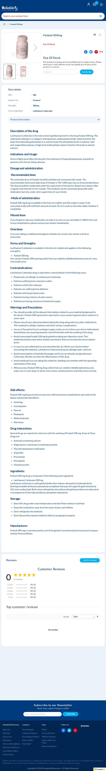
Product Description (20, 119)
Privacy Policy (8, 754)
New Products (28, 730)
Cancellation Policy (10, 751)
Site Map (6, 733)
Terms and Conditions (11, 744)
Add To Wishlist (95, 35)
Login (89, 5)
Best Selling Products (30, 737)
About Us (6, 730)
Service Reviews (48, 733)
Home (4, 24)
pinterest (75, 730)
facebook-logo (63, 730)
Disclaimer (7, 740)
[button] (35, 47)
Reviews (11, 560)
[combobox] (53, 16)
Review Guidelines (49, 746)
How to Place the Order (49, 741)
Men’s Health (27, 740)
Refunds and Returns (11, 747)
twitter (69, 730)
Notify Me (86, 72)
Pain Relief (26, 744)
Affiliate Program (49, 737)
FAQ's (44, 730)
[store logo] (9, 6)
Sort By (66, 617)
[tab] (54, 119)
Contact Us (7, 737)
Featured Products (29, 733)
